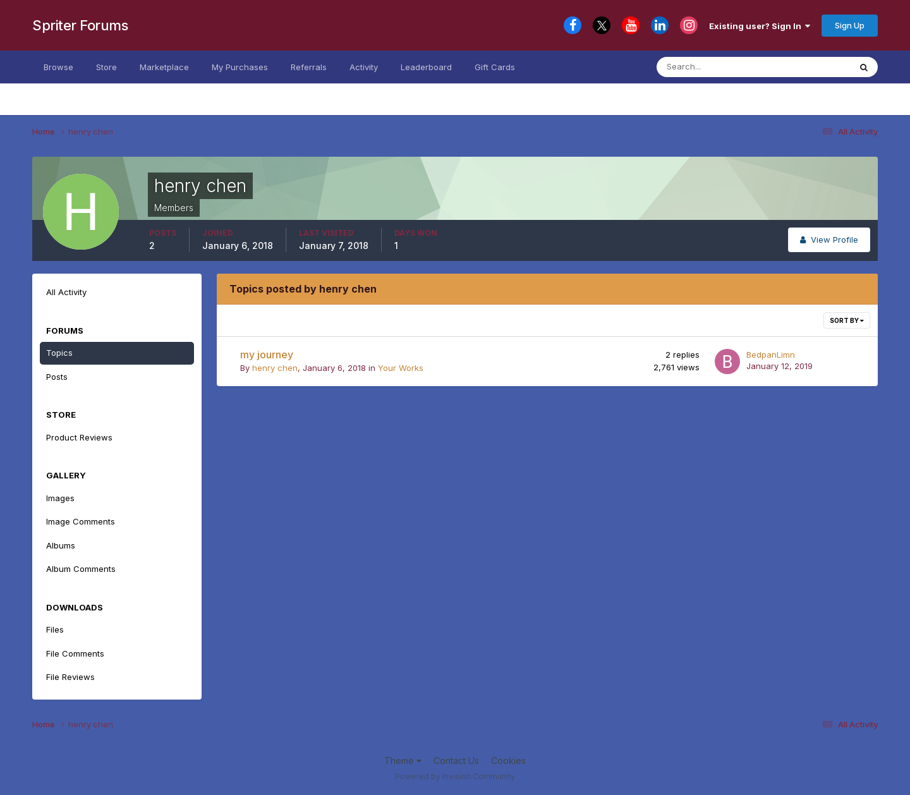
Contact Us (456, 760)
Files (55, 629)
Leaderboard (426, 67)
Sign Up (849, 25)
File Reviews (70, 677)
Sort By (847, 320)
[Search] (719, 67)
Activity (363, 67)
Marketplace (164, 67)
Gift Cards (495, 67)
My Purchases (240, 67)
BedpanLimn (770, 354)
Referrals (309, 67)
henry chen (275, 368)
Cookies (508, 760)
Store (106, 67)
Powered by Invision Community (455, 776)
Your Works (400, 368)
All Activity (66, 292)
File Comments (75, 653)
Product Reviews (79, 437)
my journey (266, 354)
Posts (57, 377)
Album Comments (81, 569)
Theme (403, 760)
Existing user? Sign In (759, 26)
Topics (59, 353)
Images (60, 498)
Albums (60, 545)
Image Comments (80, 521)
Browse (58, 67)
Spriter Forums (80, 25)
